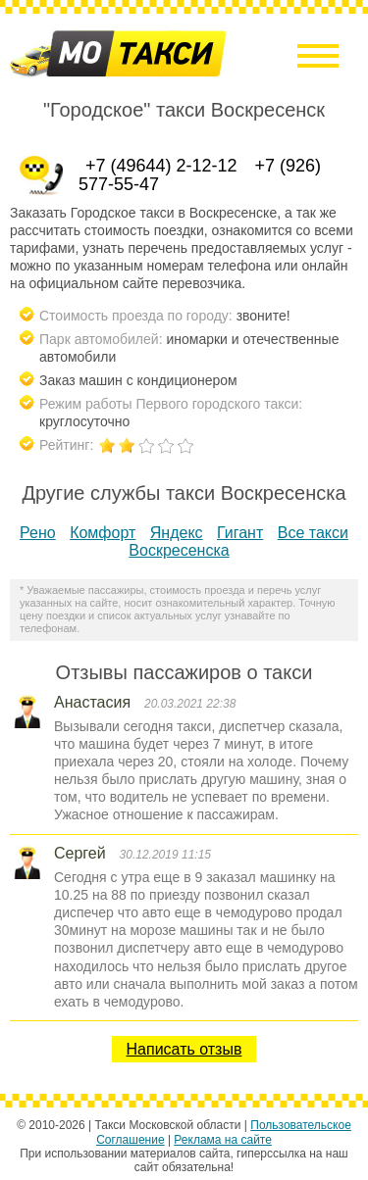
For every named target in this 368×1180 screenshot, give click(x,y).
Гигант (240, 532)
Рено (38, 532)
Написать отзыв (184, 1049)
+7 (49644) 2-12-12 (161, 165)
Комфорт (102, 532)
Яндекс (176, 532)
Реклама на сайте (223, 1140)
